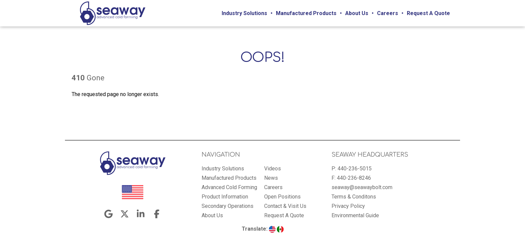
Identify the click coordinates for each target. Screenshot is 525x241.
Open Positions (282, 196)
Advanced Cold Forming (229, 187)
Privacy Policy (348, 206)
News (271, 178)
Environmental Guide (355, 215)
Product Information (225, 196)
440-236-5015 (355, 168)
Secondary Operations (227, 206)
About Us (356, 13)
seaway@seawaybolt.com (361, 187)
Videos (272, 168)
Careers (387, 13)
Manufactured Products (306, 13)
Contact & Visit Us (285, 206)
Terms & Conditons (353, 196)
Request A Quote (428, 13)
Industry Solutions (244, 13)
